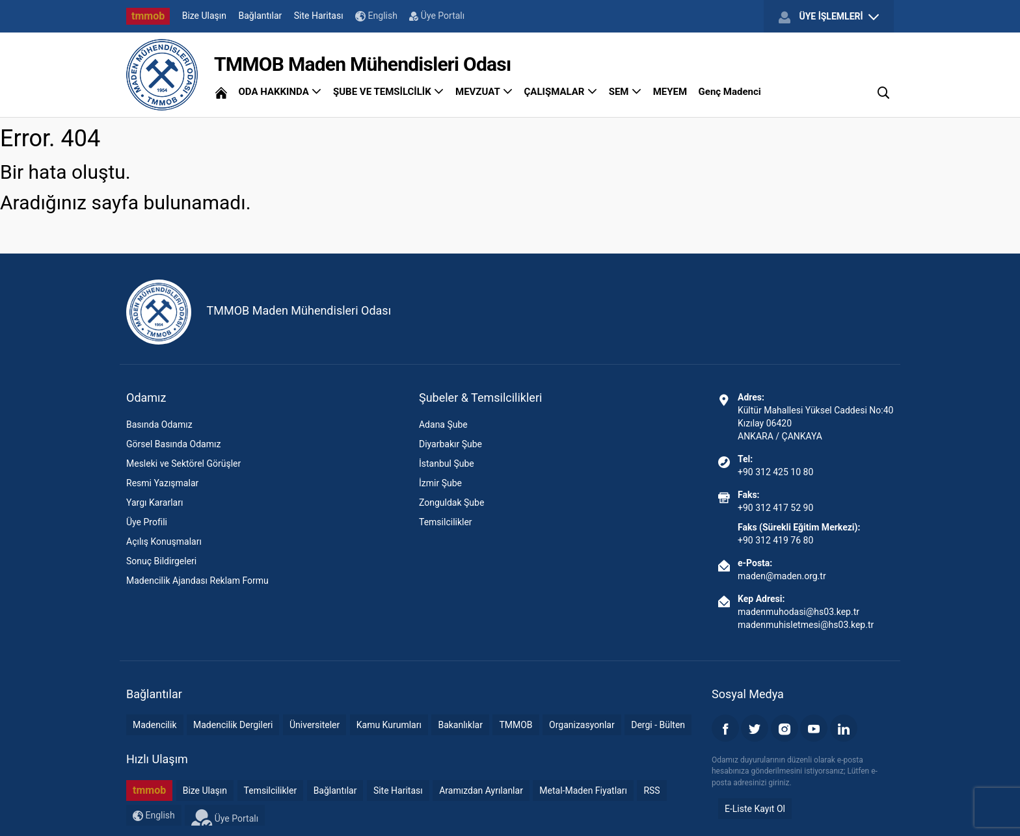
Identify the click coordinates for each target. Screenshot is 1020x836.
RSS (651, 790)
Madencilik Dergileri (233, 725)
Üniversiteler (314, 725)
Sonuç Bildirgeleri (161, 561)
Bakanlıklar (460, 725)
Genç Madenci (730, 92)
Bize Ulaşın (204, 15)
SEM (625, 92)
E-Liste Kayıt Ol (755, 808)
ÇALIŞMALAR (561, 92)
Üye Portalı (436, 15)
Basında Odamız (159, 424)
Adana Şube (443, 424)
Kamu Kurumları (389, 725)
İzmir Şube (440, 483)
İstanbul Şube (446, 463)
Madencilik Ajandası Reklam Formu (197, 580)
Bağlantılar (260, 15)
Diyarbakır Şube (450, 444)
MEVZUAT (484, 92)
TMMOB (515, 725)
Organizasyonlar (582, 725)
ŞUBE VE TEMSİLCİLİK (388, 92)
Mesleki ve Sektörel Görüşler (183, 463)
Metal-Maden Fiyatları (583, 790)
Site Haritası (318, 15)
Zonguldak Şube (451, 502)
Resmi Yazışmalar (162, 483)
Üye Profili (146, 522)
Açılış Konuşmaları (164, 541)
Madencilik (155, 725)
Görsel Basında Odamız (173, 444)
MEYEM (670, 92)
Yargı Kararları (154, 502)
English (376, 15)
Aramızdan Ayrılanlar (481, 790)
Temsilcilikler (445, 522)
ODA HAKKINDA (279, 92)
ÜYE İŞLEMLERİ (829, 17)
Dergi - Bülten (658, 725)
